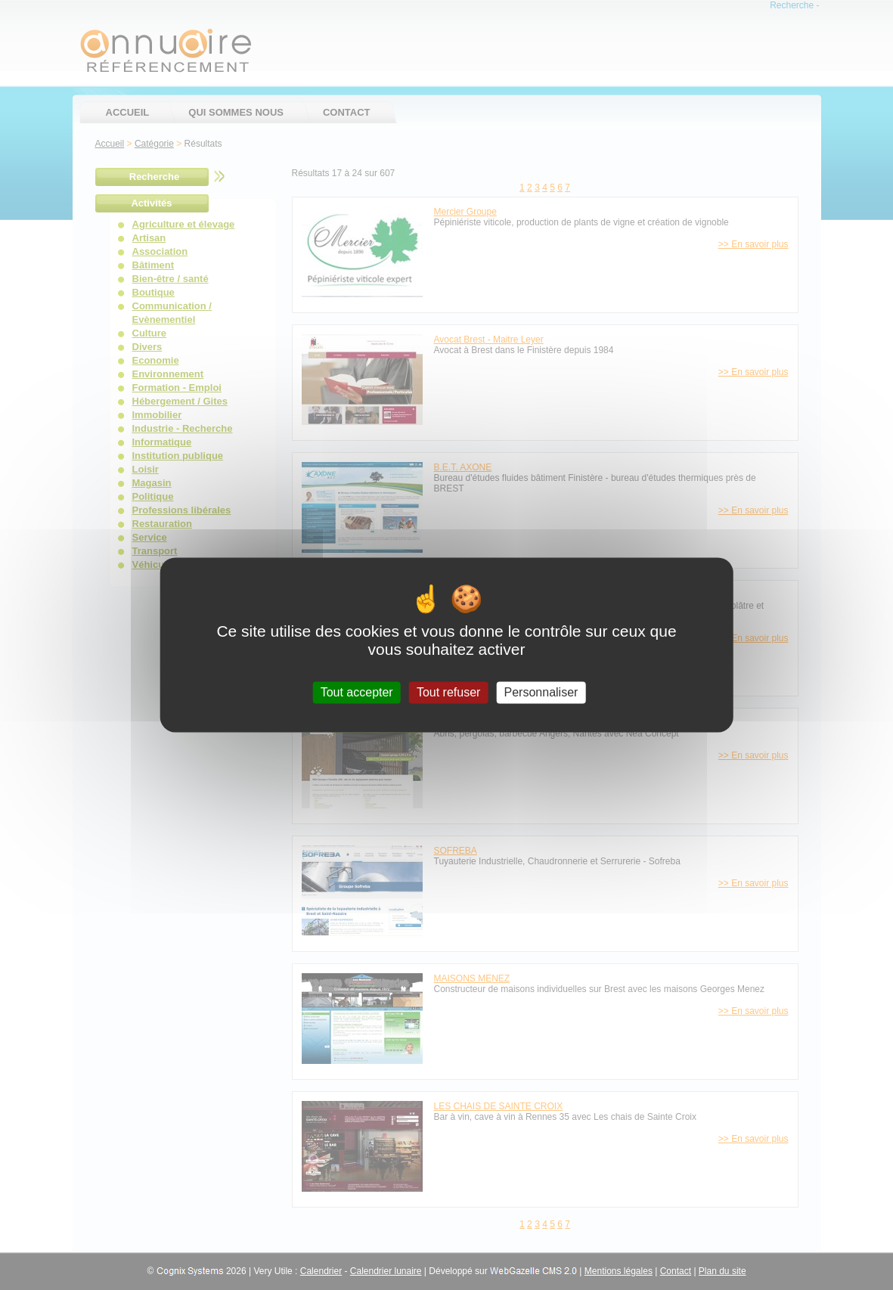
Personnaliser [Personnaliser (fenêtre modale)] (541, 692)
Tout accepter (357, 692)
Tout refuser (448, 692)
